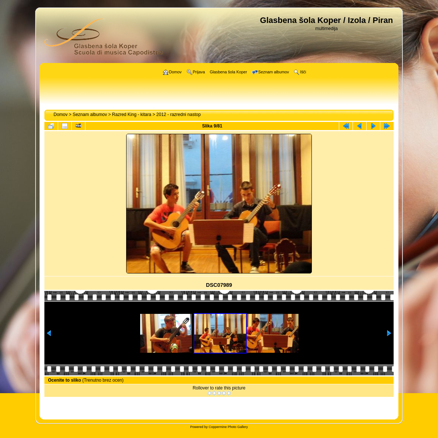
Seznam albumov (90, 114)
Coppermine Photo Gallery (228, 427)
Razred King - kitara (131, 114)
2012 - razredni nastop (178, 114)
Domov (61, 114)
